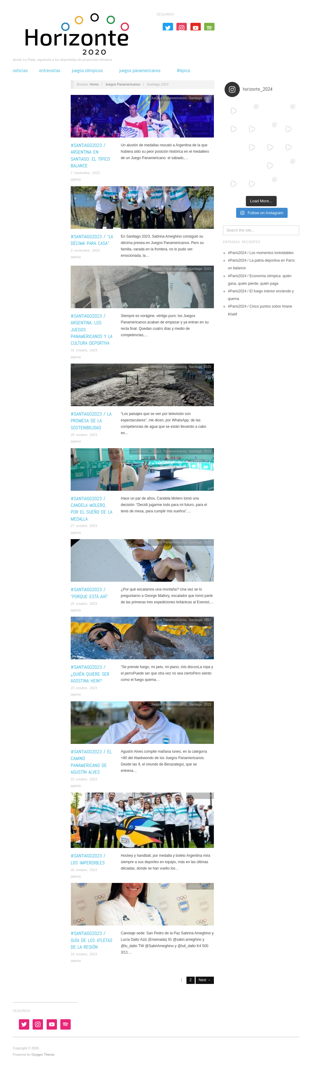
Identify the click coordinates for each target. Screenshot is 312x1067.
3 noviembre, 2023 (85, 250)
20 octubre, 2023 (84, 870)
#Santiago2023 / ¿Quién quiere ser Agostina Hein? (90, 674)
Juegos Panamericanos (140, 70)
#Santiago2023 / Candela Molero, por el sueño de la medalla (91, 508)
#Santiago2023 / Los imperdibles (88, 859)
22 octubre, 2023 (84, 779)
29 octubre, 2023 (84, 435)
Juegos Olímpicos (87, 70)
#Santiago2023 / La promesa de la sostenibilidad (91, 421)
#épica (183, 70)
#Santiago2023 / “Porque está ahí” (89, 592)
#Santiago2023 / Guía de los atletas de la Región (91, 940)
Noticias (20, 70)
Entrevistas (49, 70)
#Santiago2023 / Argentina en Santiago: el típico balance (90, 155)
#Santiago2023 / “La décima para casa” (92, 239)
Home (94, 84)
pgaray (76, 179)
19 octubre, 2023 (84, 954)
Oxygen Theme (42, 1054)
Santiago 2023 (200, 98)
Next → (205, 980)
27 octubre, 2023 (84, 526)
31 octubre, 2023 (84, 350)
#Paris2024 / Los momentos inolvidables (260, 253)
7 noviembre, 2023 (85, 173)
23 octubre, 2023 (84, 688)
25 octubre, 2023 (84, 603)
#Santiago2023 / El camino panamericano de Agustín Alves (91, 761)
